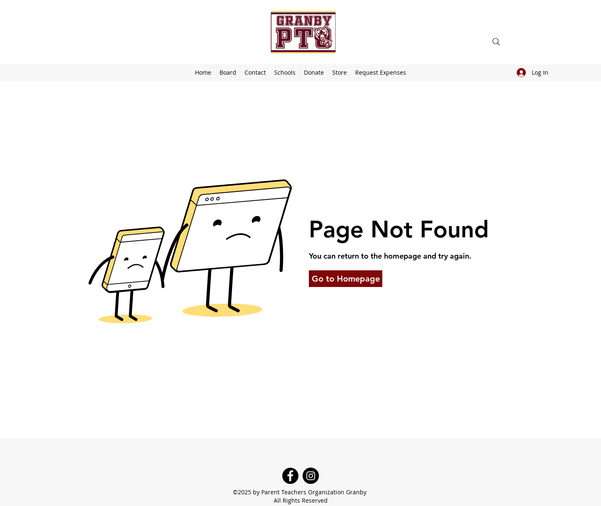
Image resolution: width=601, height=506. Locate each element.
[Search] (496, 41)
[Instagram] (311, 476)
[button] (285, 72)
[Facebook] (290, 476)
